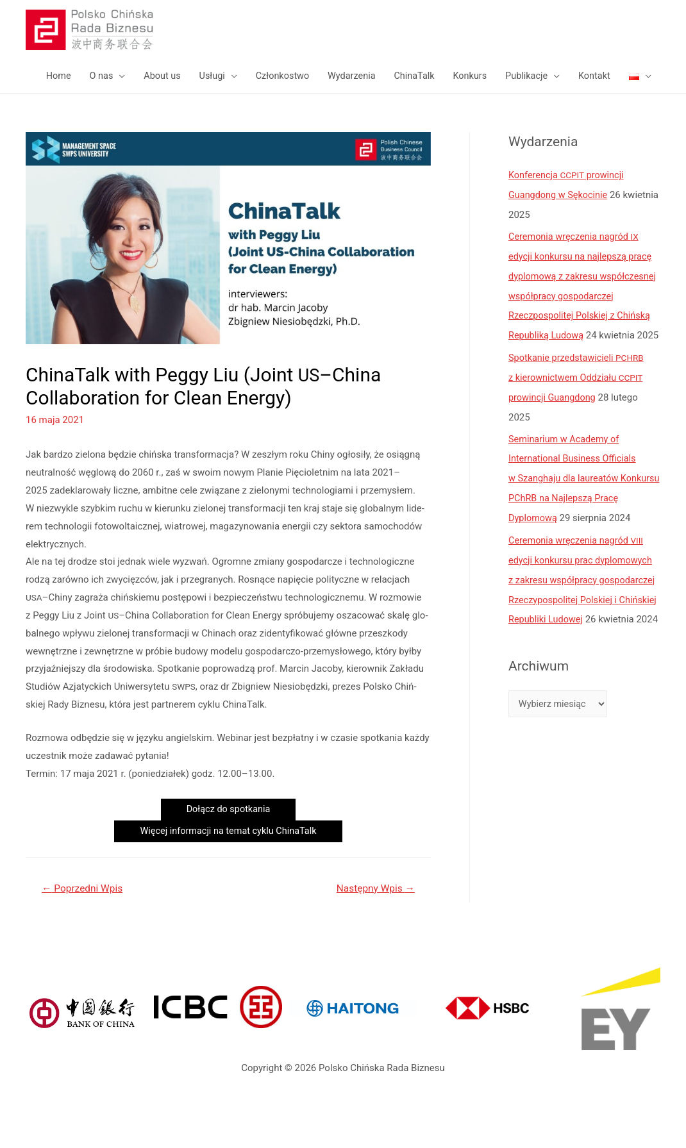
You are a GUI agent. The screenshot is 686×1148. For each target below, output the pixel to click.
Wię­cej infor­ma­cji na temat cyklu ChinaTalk (228, 875)
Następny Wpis (373, 933)
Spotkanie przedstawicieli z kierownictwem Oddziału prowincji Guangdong (578, 435)
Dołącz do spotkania (228, 853)
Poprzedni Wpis (84, 933)
